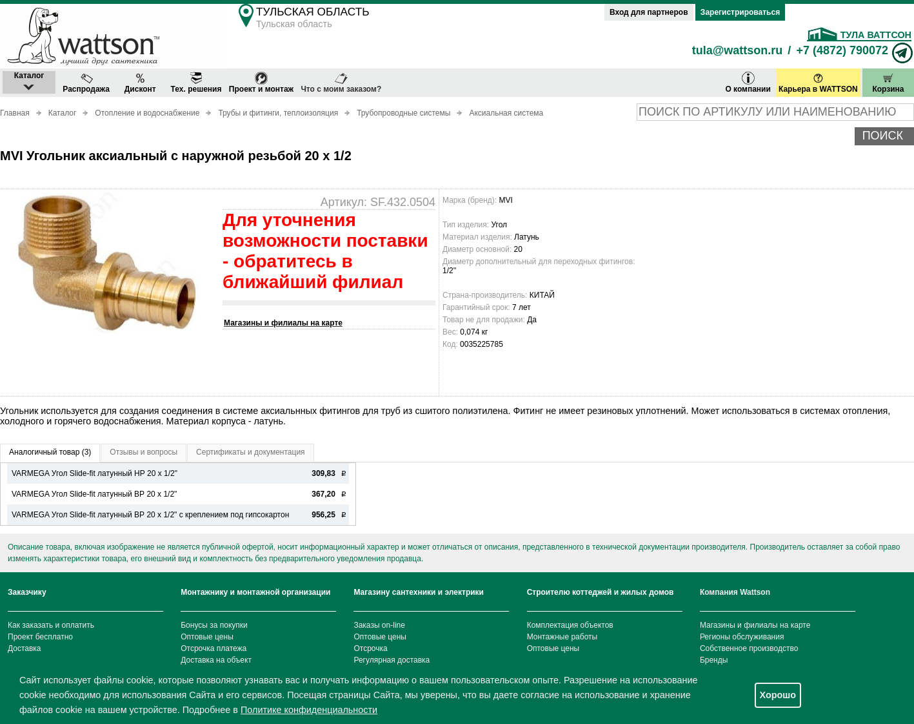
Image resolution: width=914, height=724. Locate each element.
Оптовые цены (207, 636)
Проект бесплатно (40, 636)
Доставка (24, 648)
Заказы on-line (378, 625)
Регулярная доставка (391, 660)
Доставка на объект (216, 660)
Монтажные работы (562, 636)
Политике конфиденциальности (309, 710)
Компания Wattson (735, 592)
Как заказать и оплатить (51, 625)
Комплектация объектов (570, 625)
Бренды (714, 660)
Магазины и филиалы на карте (283, 322)
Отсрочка (370, 648)
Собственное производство (749, 648)
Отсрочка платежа (213, 648)
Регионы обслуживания (742, 636)
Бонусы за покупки (214, 625)
